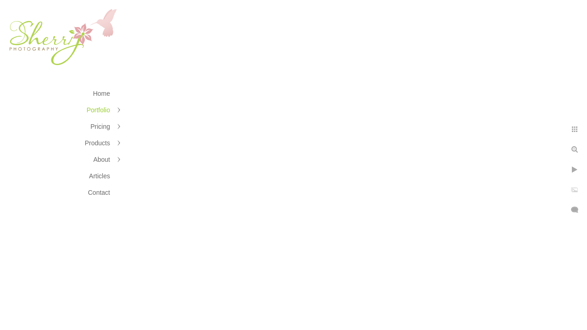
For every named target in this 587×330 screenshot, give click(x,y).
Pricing (100, 126)
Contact (99, 192)
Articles (99, 176)
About (101, 159)
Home (101, 93)
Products (97, 143)
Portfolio (98, 110)
